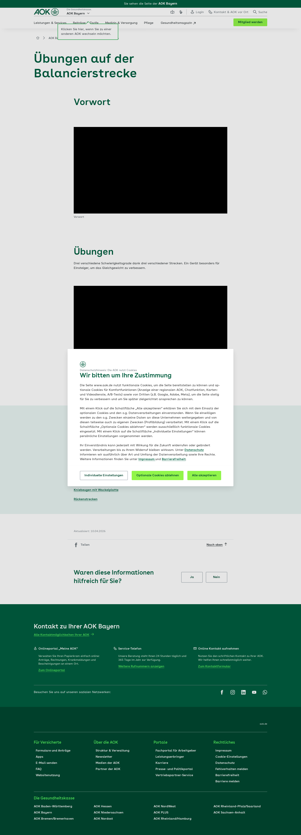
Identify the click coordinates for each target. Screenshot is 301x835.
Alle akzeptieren (204, 475)
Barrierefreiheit (174, 459)
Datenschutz (194, 450)
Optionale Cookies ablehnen (157, 475)
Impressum (146, 459)
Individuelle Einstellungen (103, 475)
